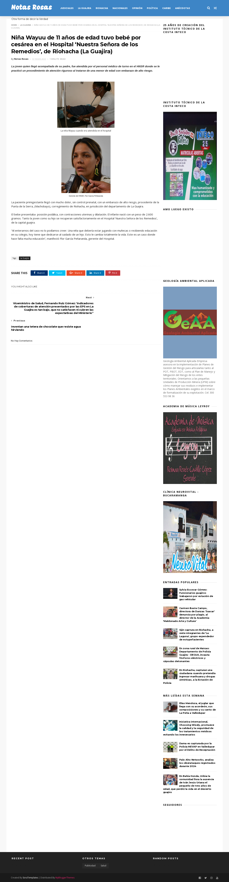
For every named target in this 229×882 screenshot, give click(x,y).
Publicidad (90, 865)
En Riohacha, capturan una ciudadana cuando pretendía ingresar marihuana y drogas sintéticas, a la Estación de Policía (190, 676)
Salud (103, 865)
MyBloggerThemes (65, 877)
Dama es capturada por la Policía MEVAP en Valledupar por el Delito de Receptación (198, 746)
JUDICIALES (67, 8)
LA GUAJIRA (85, 8)
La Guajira (26, 24)
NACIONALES (120, 8)
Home (15, 24)
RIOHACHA (102, 8)
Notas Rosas (32, 7)
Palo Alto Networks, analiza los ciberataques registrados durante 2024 (198, 763)
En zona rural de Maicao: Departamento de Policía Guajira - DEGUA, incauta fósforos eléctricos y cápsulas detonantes (187, 655)
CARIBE (167, 8)
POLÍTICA (152, 8)
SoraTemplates (31, 877)
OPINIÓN (138, 8)
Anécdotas (183, 8)
